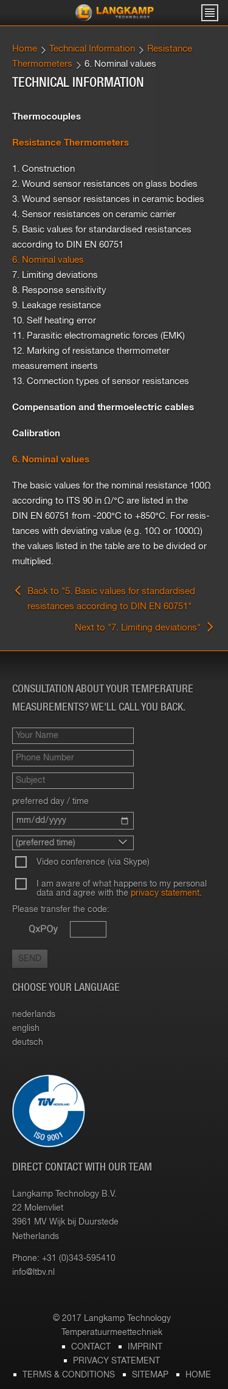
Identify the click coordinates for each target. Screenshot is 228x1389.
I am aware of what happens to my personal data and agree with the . (121, 888)
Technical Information (92, 48)
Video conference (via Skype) (93, 862)
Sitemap (150, 1375)
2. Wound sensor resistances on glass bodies (105, 184)
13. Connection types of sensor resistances (100, 381)
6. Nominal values (48, 260)
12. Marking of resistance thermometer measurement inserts (91, 358)
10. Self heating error (54, 320)
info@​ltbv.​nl (33, 1272)
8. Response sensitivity (59, 290)
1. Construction (43, 169)
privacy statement (165, 893)
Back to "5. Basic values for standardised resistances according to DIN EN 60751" (103, 597)
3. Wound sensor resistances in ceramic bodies (108, 199)
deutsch (27, 1042)
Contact (91, 1347)
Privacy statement (116, 1361)
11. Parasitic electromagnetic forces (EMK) (98, 335)
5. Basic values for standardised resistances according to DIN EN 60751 (102, 237)
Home (24, 48)
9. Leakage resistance (56, 305)
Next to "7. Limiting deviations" (145, 627)
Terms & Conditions (68, 1375)
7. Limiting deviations (55, 275)
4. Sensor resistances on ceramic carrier (94, 214)
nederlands (33, 1014)
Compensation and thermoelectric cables (103, 407)
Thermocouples (46, 116)
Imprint (145, 1347)
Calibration (36, 433)
